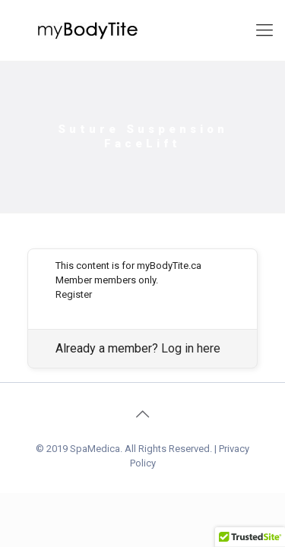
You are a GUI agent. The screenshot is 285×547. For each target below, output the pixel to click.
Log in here (190, 348)
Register (73, 294)
